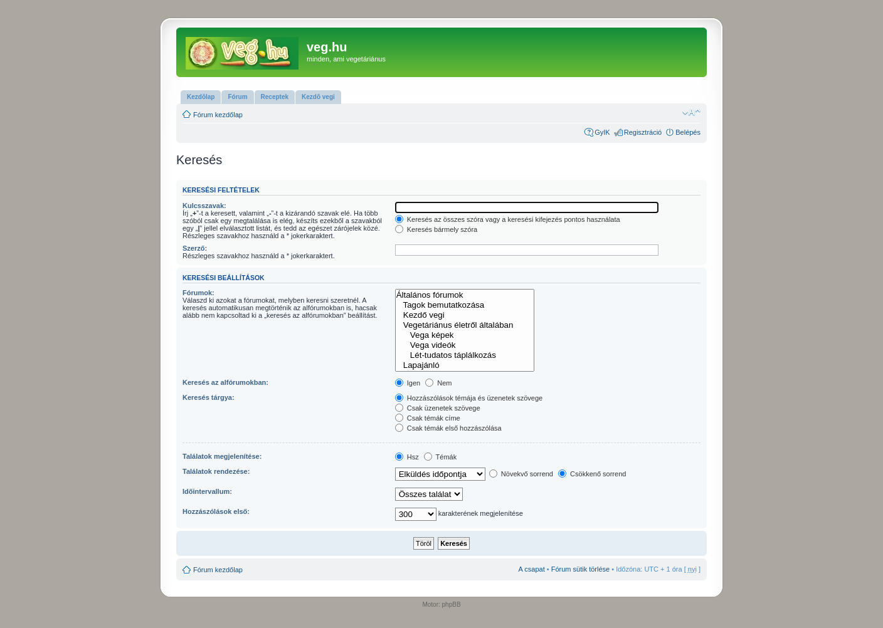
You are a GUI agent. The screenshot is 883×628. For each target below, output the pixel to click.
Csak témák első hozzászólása (448, 428)
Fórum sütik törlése (580, 569)
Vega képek (465, 335)
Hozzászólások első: (216, 511)
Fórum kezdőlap (218, 114)
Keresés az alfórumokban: (225, 382)
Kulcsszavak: (204, 205)
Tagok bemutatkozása (465, 305)
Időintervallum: (207, 491)
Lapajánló (465, 365)
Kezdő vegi (465, 315)
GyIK (602, 132)
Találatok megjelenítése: (222, 456)
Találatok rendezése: (216, 471)
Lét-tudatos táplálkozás (465, 355)
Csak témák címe (427, 418)
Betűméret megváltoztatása (691, 112)
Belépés (688, 132)
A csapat (532, 569)
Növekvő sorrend (521, 474)
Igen (407, 383)
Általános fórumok (465, 295)
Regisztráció (643, 132)
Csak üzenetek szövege (437, 408)
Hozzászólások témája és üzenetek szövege (469, 398)
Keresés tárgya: (208, 397)
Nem (438, 383)
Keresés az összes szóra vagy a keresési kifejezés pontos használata (507, 219)
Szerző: (194, 248)
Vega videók (465, 345)
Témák (440, 457)
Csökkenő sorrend (592, 474)
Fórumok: (198, 292)
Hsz (407, 457)
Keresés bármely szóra (436, 229)
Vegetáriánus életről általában (465, 325)
